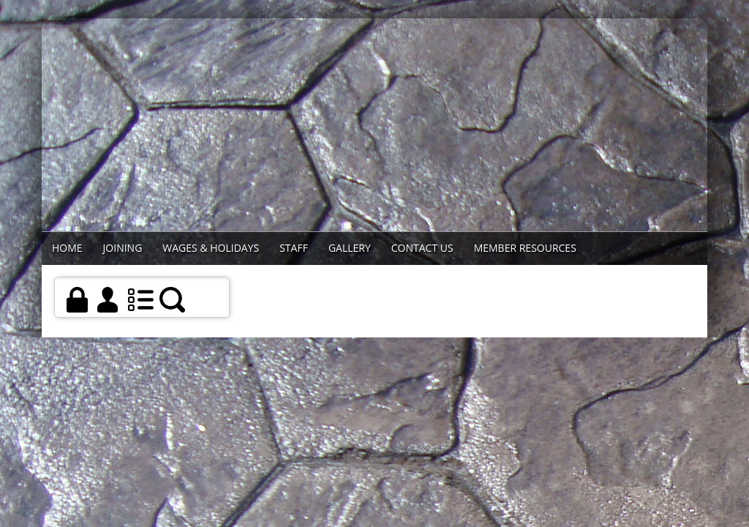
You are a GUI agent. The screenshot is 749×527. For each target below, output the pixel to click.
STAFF (293, 248)
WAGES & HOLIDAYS (210, 248)
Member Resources (525, 248)
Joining (123, 248)
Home (67, 248)
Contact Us (422, 248)
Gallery (349, 248)
